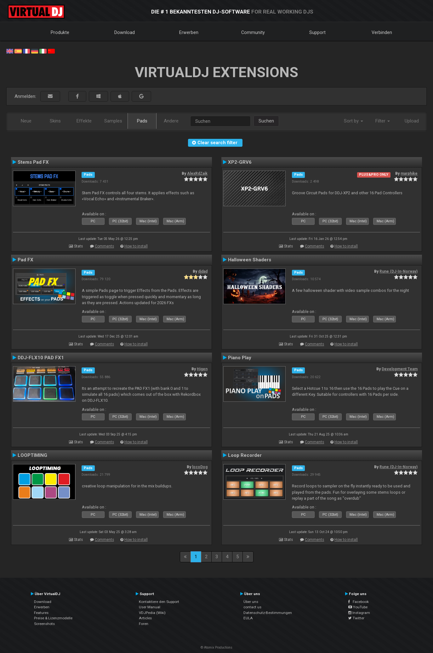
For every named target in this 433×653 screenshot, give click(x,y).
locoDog (200, 467)
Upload (412, 121)
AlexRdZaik (197, 173)
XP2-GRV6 (240, 162)
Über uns (250, 601)
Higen (202, 369)
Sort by (353, 121)
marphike (409, 173)
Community (253, 32)
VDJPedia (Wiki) (152, 612)
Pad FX (25, 260)
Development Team (400, 369)
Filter (382, 121)
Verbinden (382, 32)
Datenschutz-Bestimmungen (267, 612)
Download (124, 32)
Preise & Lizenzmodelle (53, 618)
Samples (113, 121)
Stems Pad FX (33, 162)
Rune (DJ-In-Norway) (398, 271)
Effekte (84, 121)
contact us (252, 607)
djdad (203, 271)
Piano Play (239, 358)
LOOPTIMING (32, 455)
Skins (55, 121)
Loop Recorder (245, 455)
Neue (26, 121)
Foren (143, 624)
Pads (142, 121)
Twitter (356, 618)
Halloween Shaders (249, 260)
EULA (248, 618)
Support (317, 32)
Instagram (359, 612)
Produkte (60, 32)
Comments (104, 246)
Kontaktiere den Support (159, 601)
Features (41, 612)
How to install (136, 246)
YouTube (357, 607)
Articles (145, 618)
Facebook (358, 601)
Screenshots (44, 624)
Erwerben (188, 32)
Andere (171, 121)
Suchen (266, 121)
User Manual (149, 607)
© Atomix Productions (216, 647)
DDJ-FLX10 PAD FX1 (41, 358)
